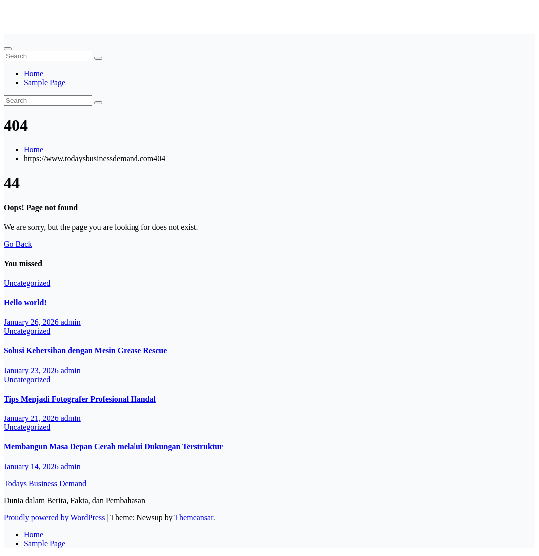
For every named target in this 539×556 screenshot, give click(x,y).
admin (71, 322)
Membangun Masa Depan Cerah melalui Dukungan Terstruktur (113, 446)
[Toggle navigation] (8, 48)
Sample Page (44, 82)
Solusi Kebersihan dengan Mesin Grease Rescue (85, 350)
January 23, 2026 (32, 370)
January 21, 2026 (32, 418)
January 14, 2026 (32, 466)
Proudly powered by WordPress (55, 517)
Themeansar (193, 517)
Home (33, 73)
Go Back (18, 244)
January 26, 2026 (32, 322)
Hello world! (25, 302)
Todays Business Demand (45, 12)
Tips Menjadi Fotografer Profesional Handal (80, 399)
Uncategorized (27, 283)
